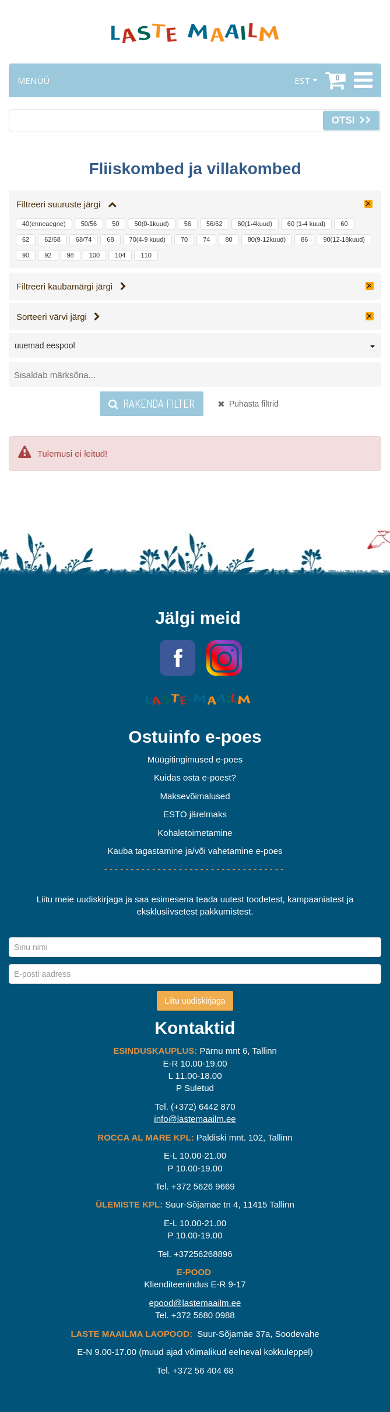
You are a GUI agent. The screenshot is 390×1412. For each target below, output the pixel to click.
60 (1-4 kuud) (306, 223)
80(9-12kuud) (267, 239)
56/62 (214, 223)
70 (184, 239)
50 (115, 223)
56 (187, 223)
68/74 (84, 239)
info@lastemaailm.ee (195, 1119)
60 (343, 223)
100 (94, 255)
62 (25, 239)
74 (206, 239)
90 (25, 255)
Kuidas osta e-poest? (195, 777)
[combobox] (195, 347)
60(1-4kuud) (255, 223)
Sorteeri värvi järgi (58, 317)
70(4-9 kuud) (147, 239)
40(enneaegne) (44, 223)
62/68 (52, 239)
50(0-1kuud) (151, 223)
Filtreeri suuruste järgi (66, 204)
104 (120, 255)
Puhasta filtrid (248, 403)
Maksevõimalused (195, 796)
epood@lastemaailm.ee (195, 1303)
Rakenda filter (151, 403)
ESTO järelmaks (195, 814)
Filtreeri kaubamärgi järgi (71, 286)
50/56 (89, 223)
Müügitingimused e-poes (195, 759)
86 (304, 239)
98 (70, 255)
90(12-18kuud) (344, 239)
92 (47, 255)
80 (228, 239)
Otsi (351, 120)
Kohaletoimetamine (194, 833)
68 (110, 239)
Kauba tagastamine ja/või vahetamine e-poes (194, 851)
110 (145, 255)
